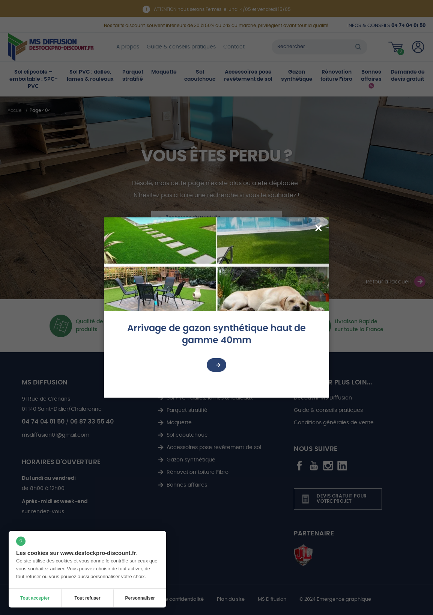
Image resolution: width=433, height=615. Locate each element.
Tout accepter (35, 598)
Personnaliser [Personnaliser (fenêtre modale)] (140, 598)
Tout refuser (87, 598)
